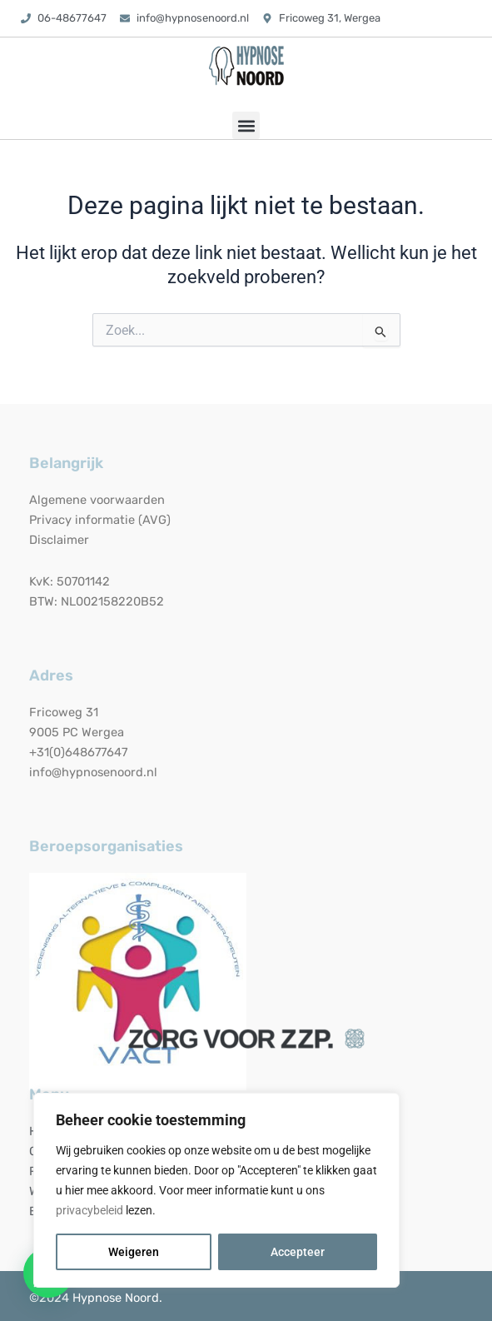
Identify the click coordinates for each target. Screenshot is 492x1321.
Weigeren (133, 1252)
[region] (216, 1190)
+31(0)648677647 (78, 752)
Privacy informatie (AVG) (100, 519)
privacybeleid (89, 1210)
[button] (246, 125)
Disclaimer (59, 539)
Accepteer (298, 1252)
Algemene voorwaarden (97, 499)
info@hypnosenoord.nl (93, 772)
